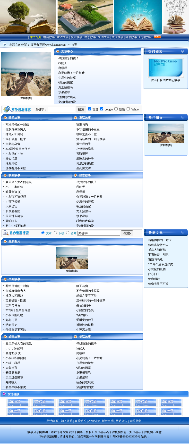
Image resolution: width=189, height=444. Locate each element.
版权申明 (108, 421)
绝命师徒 (11, 163)
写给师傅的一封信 (17, 124)
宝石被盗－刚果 (16, 139)
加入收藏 (67, 421)
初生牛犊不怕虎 (16, 225)
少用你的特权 (67, 77)
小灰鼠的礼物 (14, 153)
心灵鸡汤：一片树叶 (71, 73)
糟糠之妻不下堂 (86, 134)
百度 (95, 109)
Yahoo (135, 109)
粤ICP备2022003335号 (126, 436)
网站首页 (35, 37)
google (109, 109)
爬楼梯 (62, 68)
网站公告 (121, 421)
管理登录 (135, 421)
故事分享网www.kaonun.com (48, 44)
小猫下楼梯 (13, 201)
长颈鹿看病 (13, 211)
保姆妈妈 (26, 98)
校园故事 (76, 37)
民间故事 (104, 37)
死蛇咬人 (11, 221)
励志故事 (90, 37)
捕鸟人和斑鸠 (14, 134)
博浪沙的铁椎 (85, 163)
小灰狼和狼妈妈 (16, 196)
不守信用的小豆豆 (88, 129)
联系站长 (80, 421)
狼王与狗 (82, 124)
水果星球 (64, 92)
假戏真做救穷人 (16, 129)
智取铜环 (82, 153)
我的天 (62, 63)
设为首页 (53, 421)
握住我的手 (83, 144)
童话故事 (63, 37)
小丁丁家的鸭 (14, 187)
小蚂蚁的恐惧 (85, 149)
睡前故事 (49, 37)
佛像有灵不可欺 (16, 168)
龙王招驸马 (65, 87)
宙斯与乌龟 (13, 144)
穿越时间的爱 (67, 102)
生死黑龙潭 (83, 168)
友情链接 (94, 421)
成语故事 (117, 37)
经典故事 (145, 37)
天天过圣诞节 (14, 216)
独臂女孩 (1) (13, 191)
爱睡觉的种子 (85, 158)
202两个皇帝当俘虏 (18, 149)
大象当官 (11, 206)
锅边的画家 (65, 82)
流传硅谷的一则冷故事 (90, 139)
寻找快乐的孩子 (68, 58)
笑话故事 (131, 37)
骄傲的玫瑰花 (67, 97)
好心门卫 (11, 158)
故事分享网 (34, 432)
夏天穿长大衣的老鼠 (19, 182)
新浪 (122, 109)
